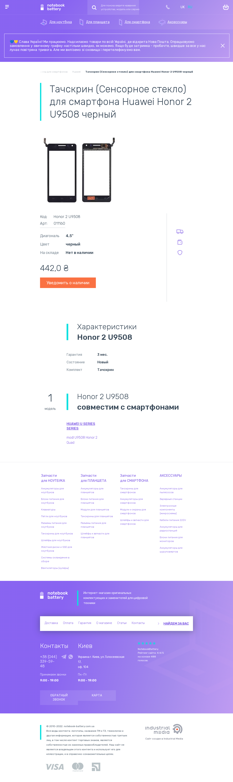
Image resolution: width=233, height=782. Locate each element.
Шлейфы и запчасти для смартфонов (134, 522)
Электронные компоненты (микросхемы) (168, 509)
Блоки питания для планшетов (92, 501)
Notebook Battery (54, 595)
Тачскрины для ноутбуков (57, 533)
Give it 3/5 (147, 643)
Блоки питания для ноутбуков (52, 501)
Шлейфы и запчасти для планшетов (95, 535)
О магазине (104, 623)
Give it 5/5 (154, 643)
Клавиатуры (48, 509)
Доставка (51, 623)
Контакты (138, 623)
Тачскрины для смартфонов (129, 490)
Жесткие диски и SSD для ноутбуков (56, 549)
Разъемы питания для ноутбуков (54, 525)
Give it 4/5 (150, 643)
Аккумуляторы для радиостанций (171, 528)
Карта (97, 695)
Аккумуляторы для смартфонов (131, 501)
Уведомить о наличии (68, 282)
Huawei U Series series (81, 426)
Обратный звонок (59, 697)
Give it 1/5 (139, 643)
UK (183, 7)
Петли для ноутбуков (54, 516)
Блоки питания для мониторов (171, 539)
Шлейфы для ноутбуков (55, 540)
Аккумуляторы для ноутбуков (52, 490)
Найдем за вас (176, 623)
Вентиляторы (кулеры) (55, 568)
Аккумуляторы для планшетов (92, 490)
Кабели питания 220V (173, 520)
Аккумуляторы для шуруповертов (171, 549)
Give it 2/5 (143, 643)
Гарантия (84, 623)
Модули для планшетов (95, 509)
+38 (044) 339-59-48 (48, 661)
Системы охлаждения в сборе (55, 559)
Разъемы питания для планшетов (93, 525)
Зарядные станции (171, 499)
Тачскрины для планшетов (97, 516)
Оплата (68, 623)
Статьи (122, 623)
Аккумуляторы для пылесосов (171, 490)
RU (190, 7)
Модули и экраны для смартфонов (133, 511)
